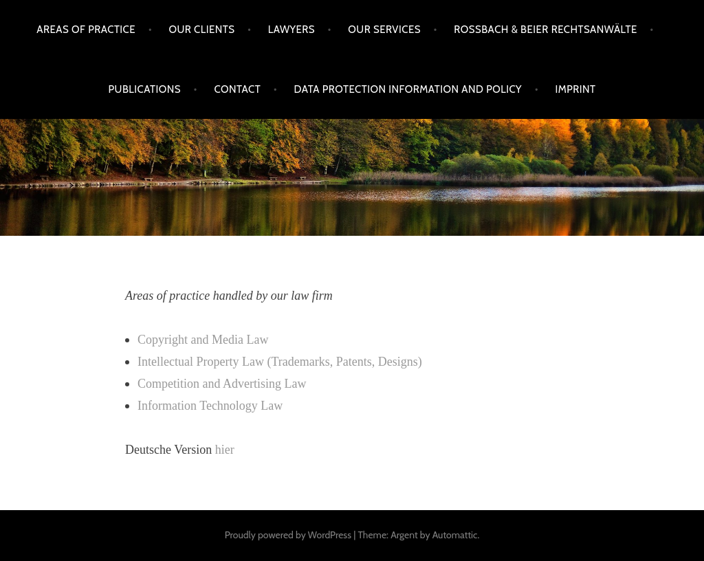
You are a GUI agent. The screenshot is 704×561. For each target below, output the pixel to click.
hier (224, 449)
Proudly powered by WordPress (288, 535)
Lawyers (291, 29)
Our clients (201, 29)
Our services (384, 29)
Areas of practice (85, 29)
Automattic (455, 535)
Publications (145, 89)
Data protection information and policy (408, 89)
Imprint (575, 89)
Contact (237, 89)
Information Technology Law (210, 405)
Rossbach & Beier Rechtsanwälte (545, 29)
